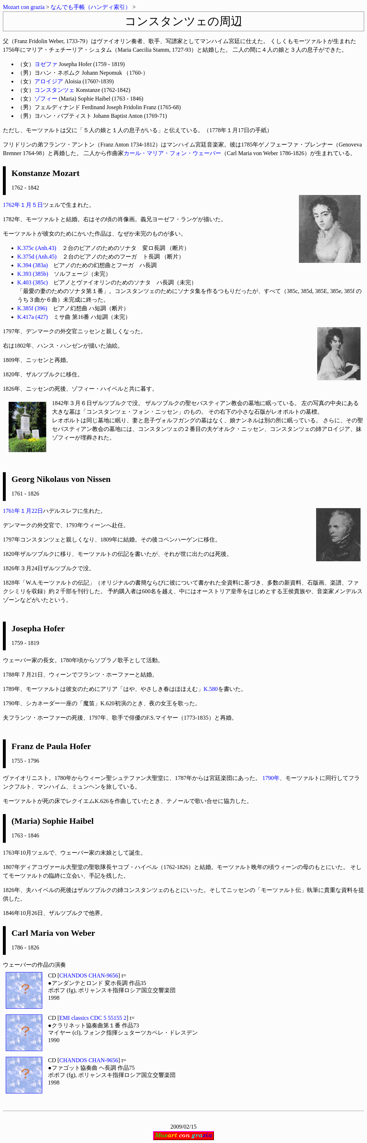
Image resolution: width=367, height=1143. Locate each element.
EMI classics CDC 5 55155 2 (93, 1018)
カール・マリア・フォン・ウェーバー (172, 153)
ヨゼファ (45, 64)
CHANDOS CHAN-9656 (88, 975)
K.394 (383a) (32, 265)
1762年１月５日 (23, 205)
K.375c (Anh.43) (36, 248)
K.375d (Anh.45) (37, 257)
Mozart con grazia (23, 7)
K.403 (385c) (32, 282)
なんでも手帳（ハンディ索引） (91, 7)
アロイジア (48, 81)
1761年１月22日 (23, 511)
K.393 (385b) (32, 274)
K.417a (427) (32, 317)
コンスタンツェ (54, 90)
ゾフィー (45, 99)
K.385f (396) (32, 308)
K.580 (211, 689)
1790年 (271, 778)
